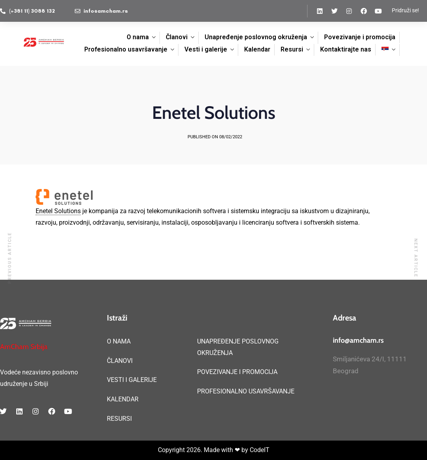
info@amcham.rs (358, 340)
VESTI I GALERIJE (132, 380)
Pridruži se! (405, 10)
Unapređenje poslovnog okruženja (256, 37)
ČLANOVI (120, 361)
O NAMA (119, 341)
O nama (138, 37)
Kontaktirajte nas (345, 49)
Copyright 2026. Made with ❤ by (204, 450)
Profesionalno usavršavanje (125, 49)
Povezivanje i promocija (359, 37)
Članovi (177, 37)
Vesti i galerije (205, 49)
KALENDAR (123, 399)
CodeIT (259, 450)
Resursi (292, 49)
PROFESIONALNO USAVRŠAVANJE (245, 391)
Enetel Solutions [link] (58, 211)
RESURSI (119, 418)
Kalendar (257, 49)
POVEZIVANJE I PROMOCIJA (237, 372)
